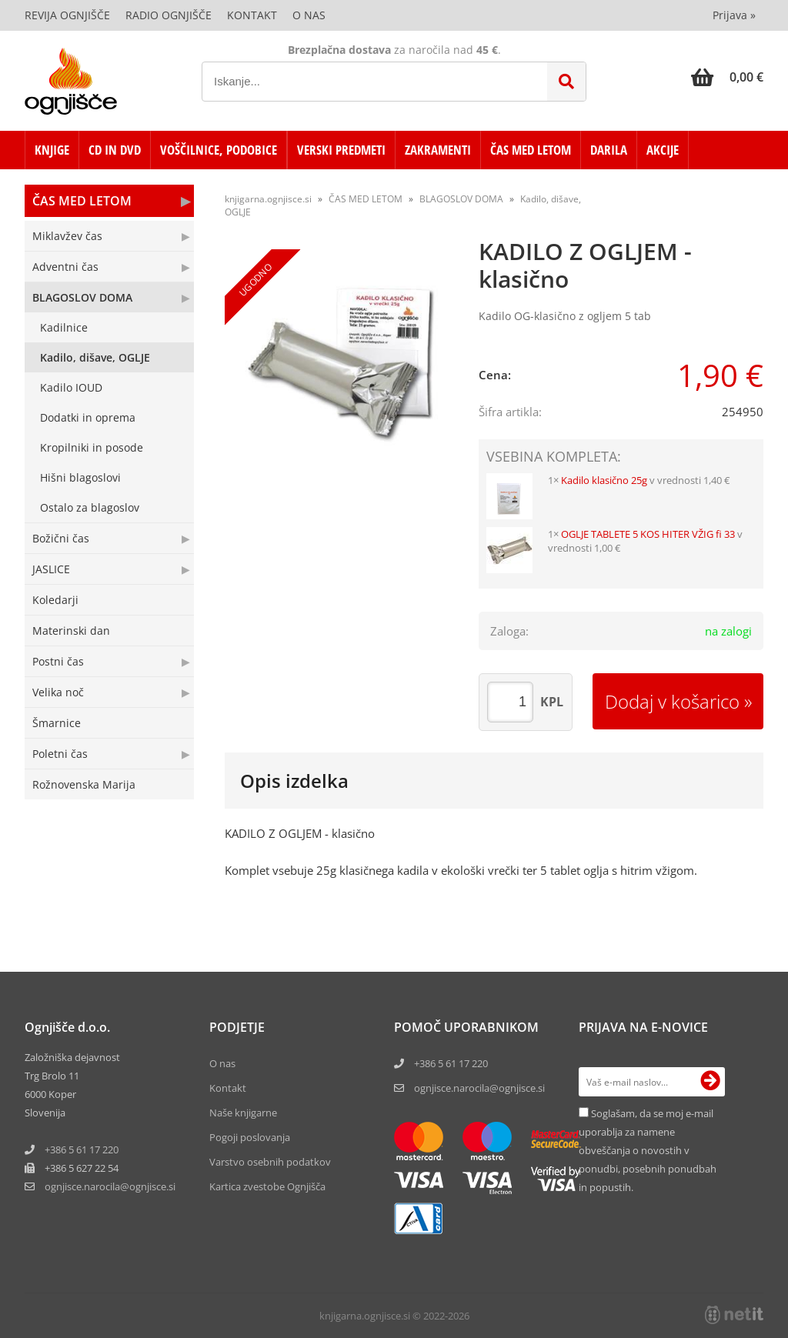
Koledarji (55, 599)
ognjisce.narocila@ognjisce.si (479, 1088)
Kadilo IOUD (71, 387)
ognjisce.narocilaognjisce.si (110, 1186)
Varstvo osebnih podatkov (270, 1162)
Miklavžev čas (67, 236)
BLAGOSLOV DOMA (82, 297)
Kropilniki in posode (91, 447)
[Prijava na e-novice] (710, 1081)
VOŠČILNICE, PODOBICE (218, 149)
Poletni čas (60, 753)
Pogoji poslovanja (249, 1137)
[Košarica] (727, 77)
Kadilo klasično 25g (604, 480)
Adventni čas (65, 266)
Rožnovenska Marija (83, 784)
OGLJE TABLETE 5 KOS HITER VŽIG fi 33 (648, 534)
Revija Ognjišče (67, 15)
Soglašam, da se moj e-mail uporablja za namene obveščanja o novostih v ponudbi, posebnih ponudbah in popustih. (647, 1150)
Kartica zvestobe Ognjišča (267, 1186)
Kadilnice (64, 327)
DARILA (608, 149)
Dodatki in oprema (87, 417)
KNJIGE (52, 149)
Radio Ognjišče (168, 15)
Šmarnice (56, 723)
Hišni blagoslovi (80, 477)
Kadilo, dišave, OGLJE (95, 357)
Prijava (734, 15)
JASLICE (51, 569)
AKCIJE (662, 149)
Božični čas (60, 538)
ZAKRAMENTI (438, 149)
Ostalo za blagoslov (89, 507)
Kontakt (252, 15)
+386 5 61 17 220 (82, 1149)
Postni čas (58, 661)
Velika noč (58, 692)
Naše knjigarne (243, 1112)
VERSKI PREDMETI (341, 149)
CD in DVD (114, 149)
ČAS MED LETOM (530, 149)
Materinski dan (71, 630)
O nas (309, 15)
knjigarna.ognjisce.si (268, 198)
